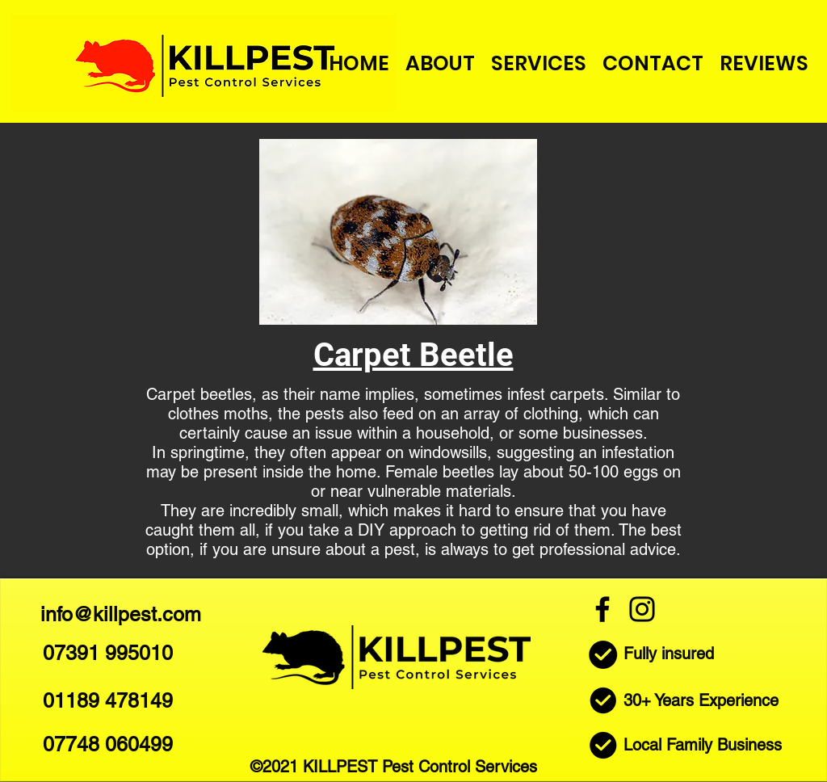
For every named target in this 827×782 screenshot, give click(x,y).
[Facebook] (602, 609)
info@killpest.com (120, 614)
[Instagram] (642, 609)
